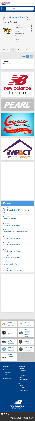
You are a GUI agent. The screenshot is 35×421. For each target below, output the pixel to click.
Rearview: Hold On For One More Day (15, 232)
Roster (13, 50)
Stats (27, 50)
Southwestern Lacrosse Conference (11, 349)
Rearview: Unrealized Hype (11, 257)
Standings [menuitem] (8, 372)
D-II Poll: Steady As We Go (11, 251)
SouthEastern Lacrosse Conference (27, 341)
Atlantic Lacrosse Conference (16, 17)
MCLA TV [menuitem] (23, 375)
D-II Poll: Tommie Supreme (11, 245)
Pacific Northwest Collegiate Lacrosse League (27, 333)
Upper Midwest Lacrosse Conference (28, 349)
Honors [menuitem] (22, 377)
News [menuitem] (21, 386)
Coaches (20, 50)
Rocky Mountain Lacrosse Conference (12, 341)
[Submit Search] (8, 9)
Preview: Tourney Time (10, 219)
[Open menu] (2, 8)
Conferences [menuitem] (7, 378)
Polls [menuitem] (6, 374)
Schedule (5, 50)
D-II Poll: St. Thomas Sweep (12, 225)
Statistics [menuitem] (23, 373)
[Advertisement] (17, 180)
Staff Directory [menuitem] (24, 388)
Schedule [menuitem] (6, 366)
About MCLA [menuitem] (24, 390)
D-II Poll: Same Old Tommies (12, 270)
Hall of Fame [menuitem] (24, 380)
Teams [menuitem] (22, 368)
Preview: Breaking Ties (10, 264)
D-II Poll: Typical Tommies (11, 238)
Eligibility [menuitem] (23, 371)
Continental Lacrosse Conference (27, 324)
